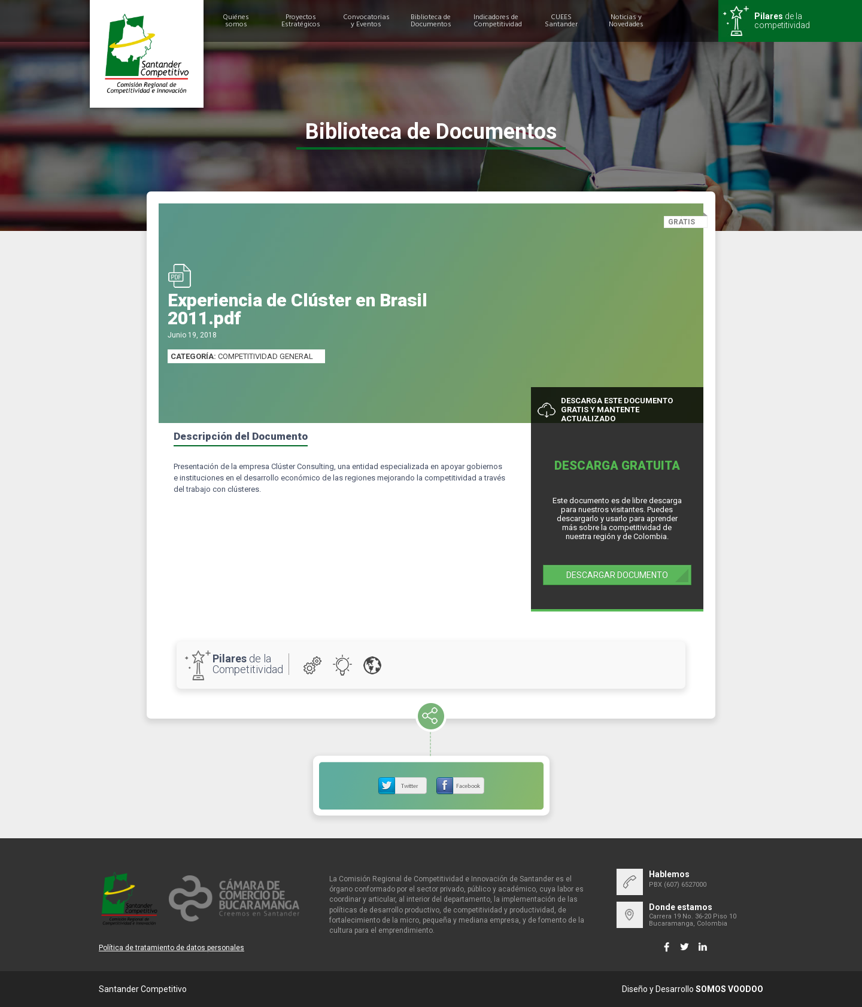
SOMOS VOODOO (729, 989)
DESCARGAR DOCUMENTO (617, 575)
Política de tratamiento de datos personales (171, 948)
